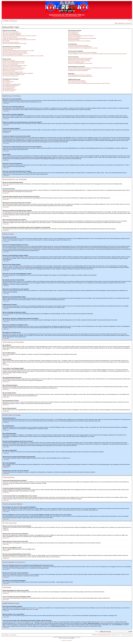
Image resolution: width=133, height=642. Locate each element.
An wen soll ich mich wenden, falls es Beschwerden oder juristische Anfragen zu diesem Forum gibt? (89, 83)
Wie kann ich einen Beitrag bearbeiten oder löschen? (14, 61)
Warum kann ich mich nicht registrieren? (11, 42)
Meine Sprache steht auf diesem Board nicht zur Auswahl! (15, 51)
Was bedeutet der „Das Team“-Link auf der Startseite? (79, 40)
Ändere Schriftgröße (130, 20)
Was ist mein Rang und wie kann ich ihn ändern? (13, 54)
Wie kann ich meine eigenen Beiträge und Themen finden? (80, 63)
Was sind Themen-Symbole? (9, 90)
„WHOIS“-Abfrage (104, 622)
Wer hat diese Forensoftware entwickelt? (76, 80)
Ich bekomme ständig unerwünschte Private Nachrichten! (80, 46)
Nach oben (6, 103)
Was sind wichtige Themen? (8, 88)
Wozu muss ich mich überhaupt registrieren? (12, 33)
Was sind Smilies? (6, 82)
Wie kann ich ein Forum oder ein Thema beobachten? (79, 69)
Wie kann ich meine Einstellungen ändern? (11, 47)
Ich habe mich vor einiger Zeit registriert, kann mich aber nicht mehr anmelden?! (19, 39)
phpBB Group (35, 607)
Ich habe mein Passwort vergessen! (10, 36)
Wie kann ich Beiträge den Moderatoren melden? (13, 72)
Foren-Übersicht (13, 20)
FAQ (117, 23)
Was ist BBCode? (6, 80)
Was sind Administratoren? (73, 31)
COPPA (77, 137)
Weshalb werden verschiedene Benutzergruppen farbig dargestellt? (82, 38)
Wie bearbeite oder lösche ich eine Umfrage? (12, 66)
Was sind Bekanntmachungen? (9, 86)
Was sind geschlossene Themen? (10, 89)
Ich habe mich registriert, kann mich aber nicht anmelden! (14, 38)
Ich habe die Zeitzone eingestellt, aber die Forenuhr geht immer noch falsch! (18, 50)
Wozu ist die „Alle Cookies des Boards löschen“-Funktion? (15, 43)
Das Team (94, 634)
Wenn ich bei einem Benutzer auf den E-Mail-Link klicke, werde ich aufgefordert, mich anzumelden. (23, 55)
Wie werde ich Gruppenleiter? (74, 36)
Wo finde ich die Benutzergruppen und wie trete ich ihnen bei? (81, 35)
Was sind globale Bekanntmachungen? (11, 85)
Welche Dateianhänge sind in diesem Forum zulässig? (79, 74)
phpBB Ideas (68, 615)
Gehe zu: (97, 631)
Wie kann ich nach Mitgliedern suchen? (76, 62)
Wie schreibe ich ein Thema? (9, 60)
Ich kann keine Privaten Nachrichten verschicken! (78, 45)
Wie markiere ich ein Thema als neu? (10, 75)
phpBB (59, 637)
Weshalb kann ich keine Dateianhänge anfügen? (13, 69)
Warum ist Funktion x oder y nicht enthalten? (77, 82)
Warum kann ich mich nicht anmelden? (11, 31)
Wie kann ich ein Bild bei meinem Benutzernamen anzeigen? (15, 53)
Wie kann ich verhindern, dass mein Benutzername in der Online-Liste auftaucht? (19, 35)
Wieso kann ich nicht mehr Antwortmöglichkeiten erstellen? (15, 65)
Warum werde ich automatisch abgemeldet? (12, 34)
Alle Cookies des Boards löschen (104, 634)
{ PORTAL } (6, 20)
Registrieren (122, 23)
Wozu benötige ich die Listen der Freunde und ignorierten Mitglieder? (82, 52)
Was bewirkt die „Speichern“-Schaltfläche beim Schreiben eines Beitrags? (18, 73)
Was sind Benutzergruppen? (74, 34)
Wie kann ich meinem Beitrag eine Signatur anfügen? (14, 62)
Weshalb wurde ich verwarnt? (9, 70)
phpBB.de (31, 609)
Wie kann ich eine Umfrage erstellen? (10, 64)
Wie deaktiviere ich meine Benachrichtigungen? (78, 70)
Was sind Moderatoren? (73, 33)
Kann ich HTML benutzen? (8, 81)
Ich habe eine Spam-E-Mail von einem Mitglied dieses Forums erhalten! (83, 47)
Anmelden (129, 23)
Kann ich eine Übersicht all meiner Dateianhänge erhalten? (80, 76)
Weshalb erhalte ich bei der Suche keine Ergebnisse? (79, 59)
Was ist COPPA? (6, 40)
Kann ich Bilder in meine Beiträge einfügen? (12, 84)
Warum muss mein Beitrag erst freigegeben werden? (13, 74)
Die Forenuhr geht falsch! (8, 49)
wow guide (78, 637)
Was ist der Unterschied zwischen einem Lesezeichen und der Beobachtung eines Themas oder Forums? (90, 67)
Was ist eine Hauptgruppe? (73, 39)
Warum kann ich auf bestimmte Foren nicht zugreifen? (14, 68)
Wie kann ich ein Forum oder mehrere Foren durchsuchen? (80, 58)
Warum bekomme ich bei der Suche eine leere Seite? (79, 60)
